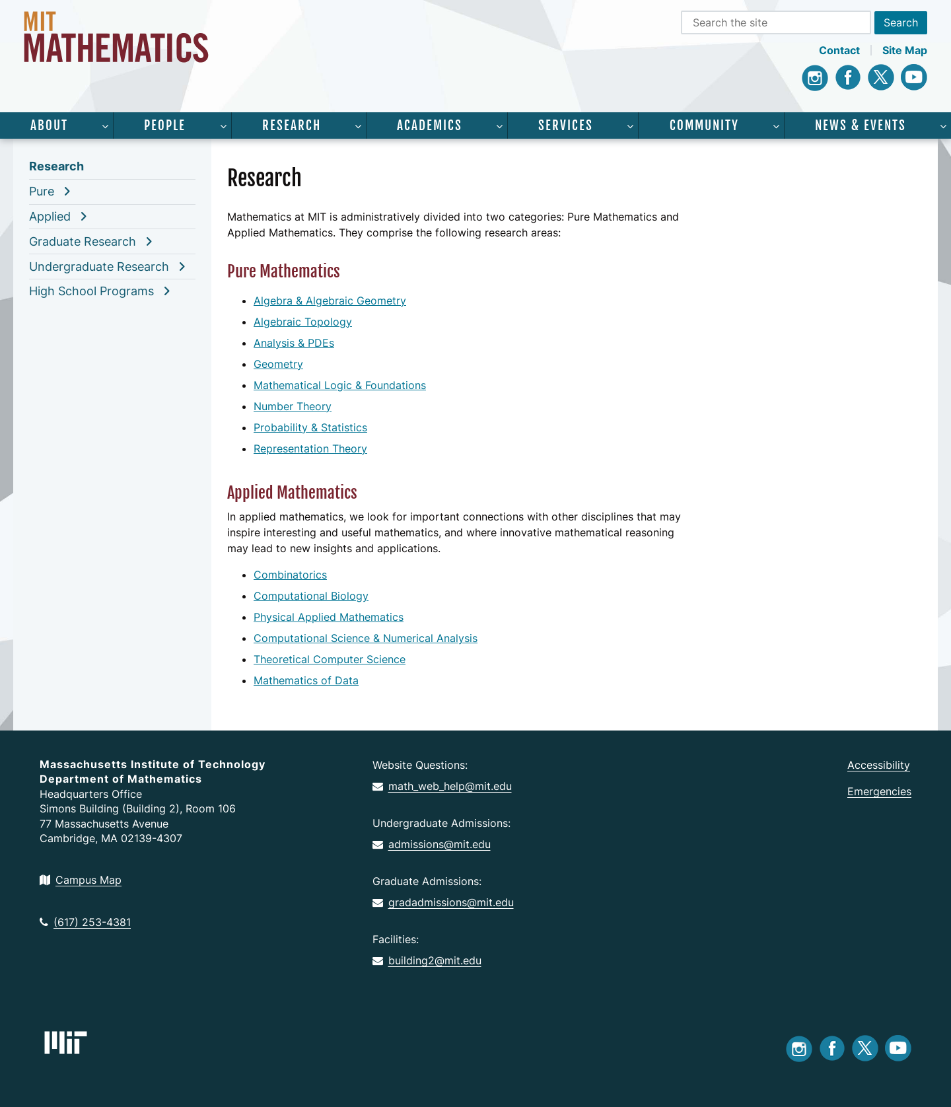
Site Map (904, 50)
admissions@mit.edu (431, 844)
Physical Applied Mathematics (329, 617)
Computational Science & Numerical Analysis (365, 638)
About (49, 125)
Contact (839, 50)
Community (704, 125)
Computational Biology (311, 595)
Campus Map (81, 879)
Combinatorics (290, 574)
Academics (429, 125)
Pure (41, 191)
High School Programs (91, 291)
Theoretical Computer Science (329, 659)
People (165, 125)
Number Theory (293, 406)
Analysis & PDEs (294, 342)
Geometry (278, 364)
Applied (50, 216)
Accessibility (878, 764)
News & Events (860, 125)
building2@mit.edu (426, 960)
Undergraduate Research (99, 266)
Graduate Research (82, 241)
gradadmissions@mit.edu (443, 902)
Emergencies (879, 791)
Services (565, 125)
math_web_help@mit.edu (442, 786)
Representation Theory (310, 448)
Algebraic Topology (303, 321)
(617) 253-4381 (85, 922)
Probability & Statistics (310, 427)
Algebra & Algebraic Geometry (330, 300)
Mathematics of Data (306, 680)
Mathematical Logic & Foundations (340, 385)
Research (291, 125)
